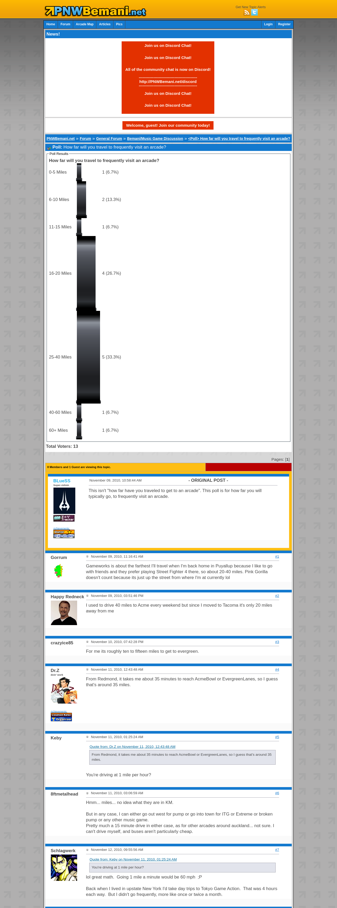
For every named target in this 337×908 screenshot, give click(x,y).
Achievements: (61, 528)
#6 (277, 793)
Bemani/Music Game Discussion (155, 138)
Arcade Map (84, 24)
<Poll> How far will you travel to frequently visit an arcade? (239, 138)
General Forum (109, 138)
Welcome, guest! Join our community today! (168, 125)
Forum (65, 24)
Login (268, 24)
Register (284, 24)
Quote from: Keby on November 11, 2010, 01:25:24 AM (133, 859)
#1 (277, 556)
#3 (277, 642)
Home (50, 24)
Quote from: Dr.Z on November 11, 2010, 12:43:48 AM (132, 747)
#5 (277, 737)
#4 (277, 669)
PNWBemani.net (61, 138)
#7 (277, 850)
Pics (119, 24)
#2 (277, 596)
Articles (105, 24)
